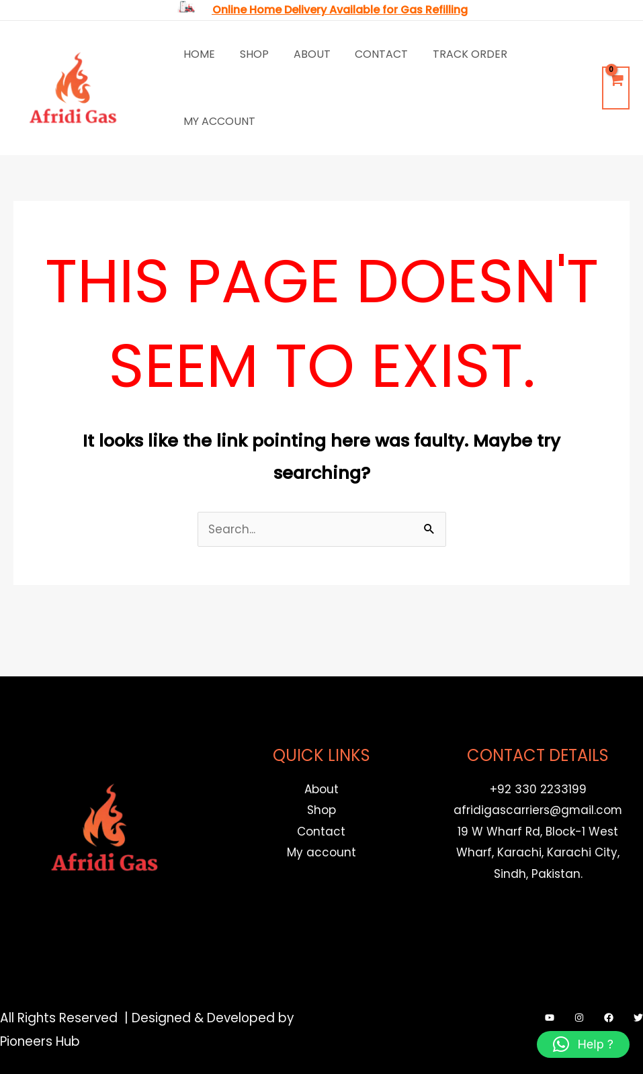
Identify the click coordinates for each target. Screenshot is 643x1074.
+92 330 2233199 (538, 789)
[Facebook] (608, 1017)
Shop (249, 54)
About (304, 54)
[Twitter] (638, 1017)
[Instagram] (579, 1017)
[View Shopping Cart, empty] (616, 88)
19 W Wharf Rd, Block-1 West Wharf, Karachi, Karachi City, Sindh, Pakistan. (537, 852)
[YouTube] (549, 1017)
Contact (370, 54)
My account (218, 121)
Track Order (456, 54)
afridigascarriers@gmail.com (538, 810)
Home (198, 54)
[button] (583, 1044)
